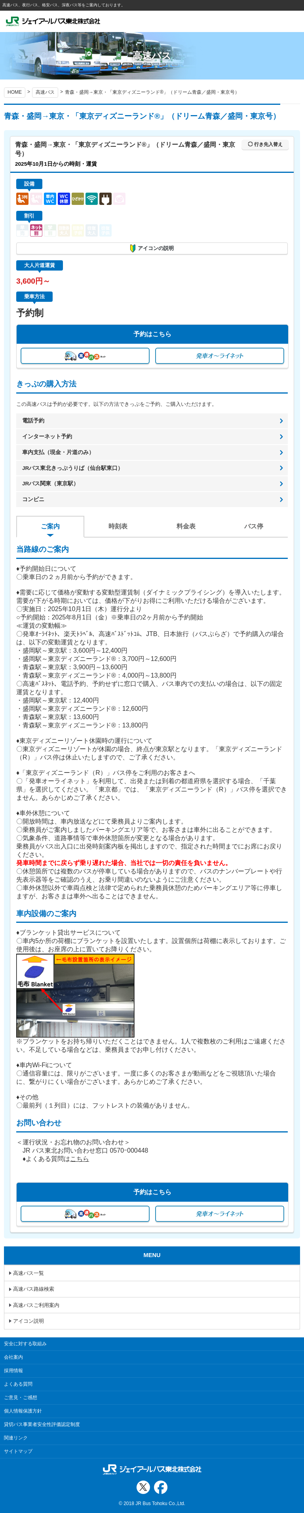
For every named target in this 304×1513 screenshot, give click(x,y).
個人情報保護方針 (23, 1411)
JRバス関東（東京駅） (50, 484)
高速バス (45, 92)
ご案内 (50, 526)
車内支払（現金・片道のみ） (58, 452)
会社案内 (13, 1357)
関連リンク (16, 1438)
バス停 (253, 526)
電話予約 (33, 421)
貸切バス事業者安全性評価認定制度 (42, 1424)
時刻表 (117, 526)
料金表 (186, 526)
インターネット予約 (47, 436)
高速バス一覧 (28, 1273)
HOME (15, 92)
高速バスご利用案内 (36, 1305)
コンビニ (33, 499)
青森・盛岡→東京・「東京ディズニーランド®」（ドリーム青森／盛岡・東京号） (152, 92)
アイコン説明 (28, 1321)
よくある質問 (18, 1384)
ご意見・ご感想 (20, 1397)
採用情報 (13, 1370)
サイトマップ (18, 1451)
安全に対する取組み (25, 1343)
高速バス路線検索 (33, 1289)
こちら (79, 1158)
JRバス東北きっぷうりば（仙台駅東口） (72, 468)
